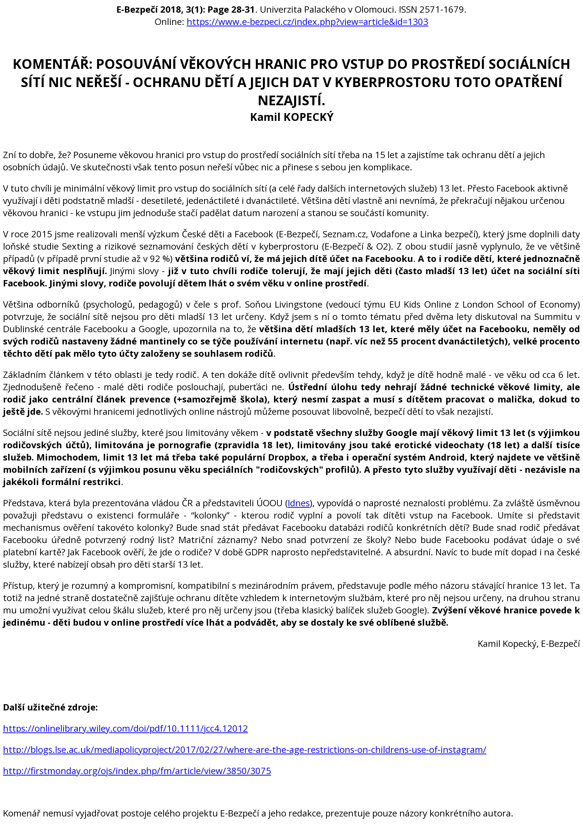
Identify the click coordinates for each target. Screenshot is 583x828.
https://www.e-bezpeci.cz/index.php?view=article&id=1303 (307, 21)
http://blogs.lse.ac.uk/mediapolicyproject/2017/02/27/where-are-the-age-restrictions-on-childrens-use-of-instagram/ (244, 749)
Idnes (299, 503)
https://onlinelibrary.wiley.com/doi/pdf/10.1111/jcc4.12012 (125, 728)
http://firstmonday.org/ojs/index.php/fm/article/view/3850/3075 (137, 770)
